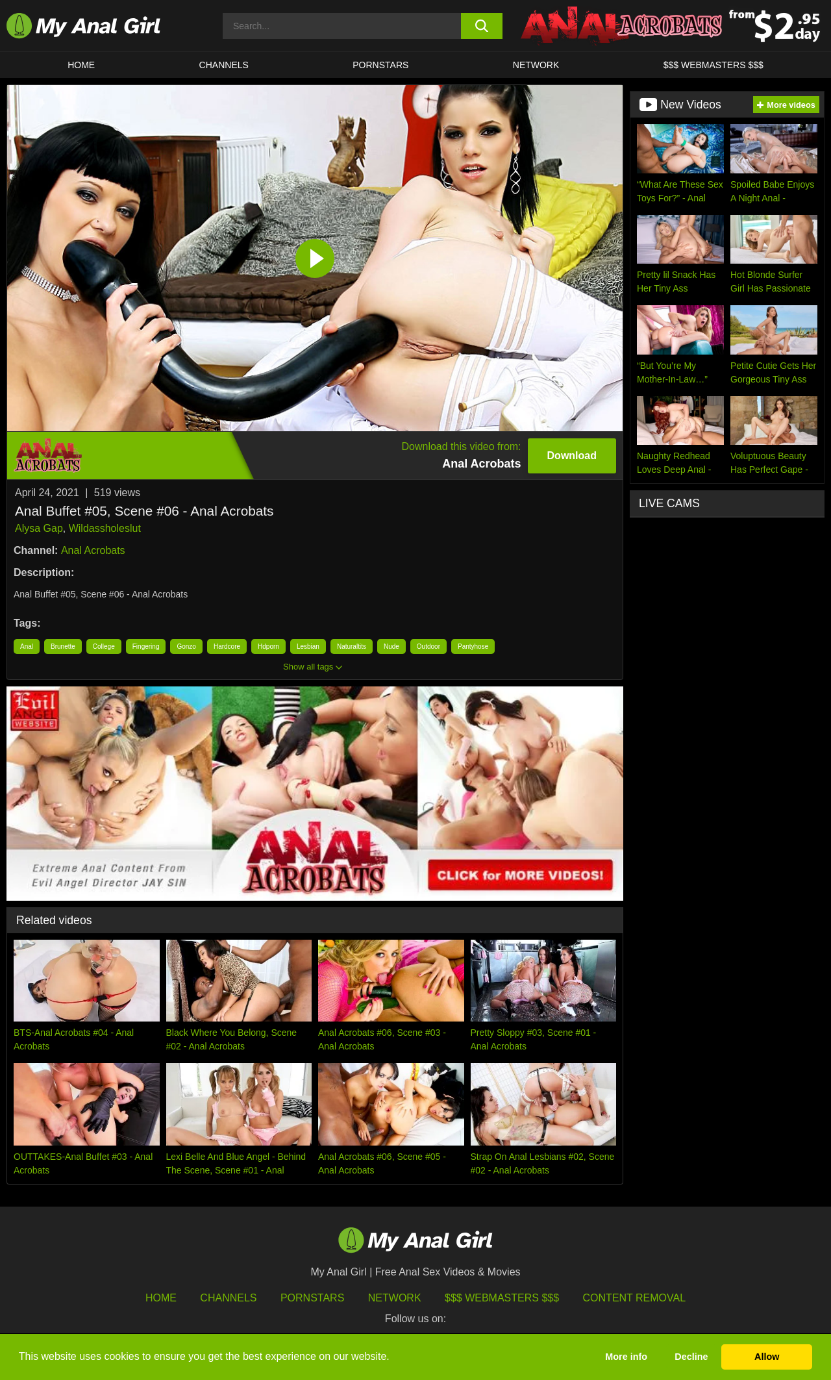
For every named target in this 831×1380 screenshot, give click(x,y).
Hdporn (268, 646)
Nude (391, 646)
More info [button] (626, 1356)
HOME (81, 65)
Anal (26, 646)
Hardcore (227, 646)
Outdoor (428, 646)
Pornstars (380, 65)
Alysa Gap (39, 528)
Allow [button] (766, 1356)
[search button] (482, 26)
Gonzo (186, 646)
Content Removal (634, 1297)
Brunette (63, 646)
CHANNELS (224, 65)
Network (536, 65)
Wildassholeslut (105, 528)
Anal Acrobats (93, 550)
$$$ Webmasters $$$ (502, 1297)
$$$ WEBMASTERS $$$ (713, 65)
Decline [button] (691, 1356)
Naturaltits (351, 646)
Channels (228, 1297)
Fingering (146, 646)
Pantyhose (473, 646)
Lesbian (308, 646)
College (104, 646)
